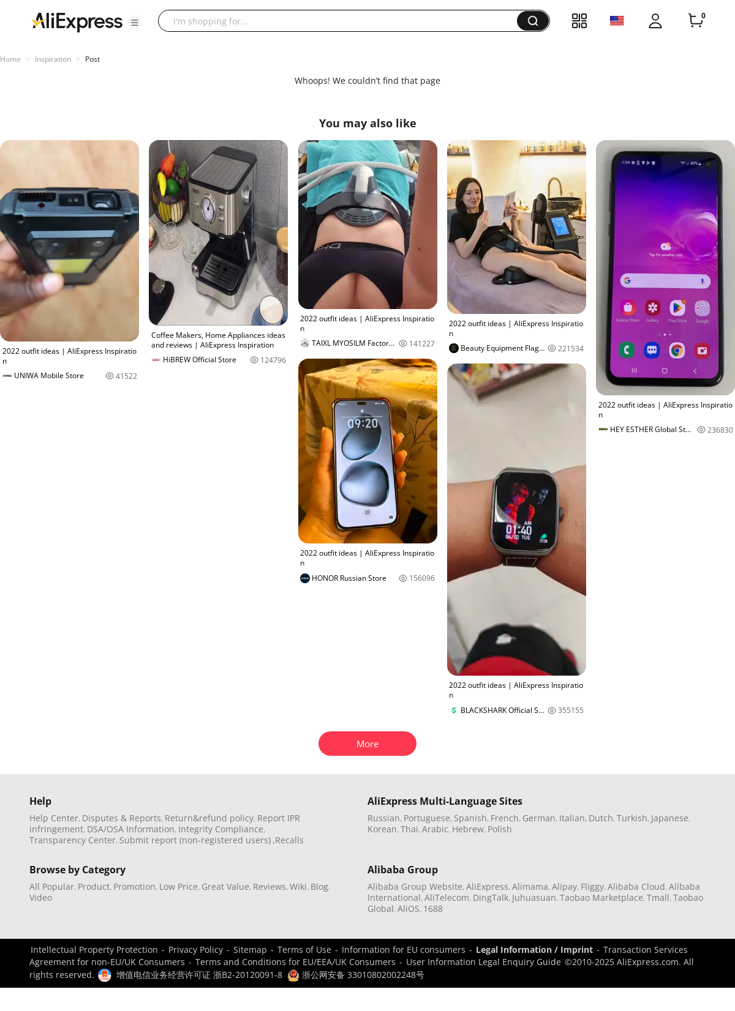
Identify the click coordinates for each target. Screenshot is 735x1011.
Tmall (658, 897)
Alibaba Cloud (636, 886)
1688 (433, 908)
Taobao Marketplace (601, 897)
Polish (500, 829)
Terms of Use (304, 949)
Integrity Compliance (220, 829)
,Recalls (288, 840)
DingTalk (490, 897)
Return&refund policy (209, 818)
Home (10, 59)
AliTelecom (446, 897)
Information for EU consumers (404, 949)
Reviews (269, 886)
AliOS (409, 908)
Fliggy (592, 886)
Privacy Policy (195, 949)
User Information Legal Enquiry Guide (483, 962)
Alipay (564, 886)
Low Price (178, 886)
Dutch (601, 818)
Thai (409, 829)
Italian (572, 818)
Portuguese (427, 818)
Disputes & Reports (121, 818)
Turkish (632, 818)
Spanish (470, 818)
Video (40, 897)
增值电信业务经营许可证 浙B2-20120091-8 (199, 974)
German (539, 818)
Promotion (134, 886)
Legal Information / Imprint (534, 949)
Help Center (53, 818)
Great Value (225, 886)
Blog (319, 886)
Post (92, 59)
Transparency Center (72, 840)
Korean (382, 829)
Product (94, 886)
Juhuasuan (534, 897)
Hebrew (468, 829)
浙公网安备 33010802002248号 (355, 974)
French (505, 818)
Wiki (298, 886)
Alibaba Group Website (415, 886)
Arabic (435, 829)
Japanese (669, 818)
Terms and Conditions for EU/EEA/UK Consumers (295, 962)
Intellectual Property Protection (94, 949)
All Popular (51, 886)
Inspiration (53, 59)
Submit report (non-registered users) (195, 840)
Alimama (530, 886)
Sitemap (250, 949)
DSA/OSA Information (131, 829)
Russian (384, 818)
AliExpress (487, 886)
